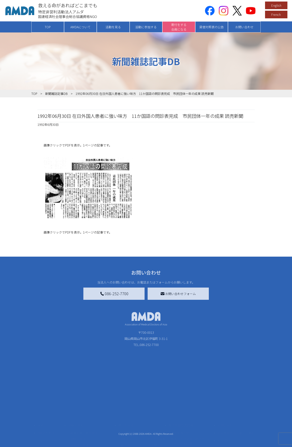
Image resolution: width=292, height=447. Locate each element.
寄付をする (126, 400)
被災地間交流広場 (180, 400)
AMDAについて (80, 27)
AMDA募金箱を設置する (137, 431)
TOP (48, 27)
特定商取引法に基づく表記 (236, 408)
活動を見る (113, 27)
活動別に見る (79, 420)
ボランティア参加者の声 (87, 441)
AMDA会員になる (132, 408)
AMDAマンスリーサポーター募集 (143, 414)
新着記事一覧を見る (84, 408)
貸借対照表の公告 (211, 27)
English (276, 5)
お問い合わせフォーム (178, 293)
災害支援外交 (180, 408)
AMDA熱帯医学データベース (51, 442)
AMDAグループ (50, 415)
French (276, 14)
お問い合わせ (244, 27)
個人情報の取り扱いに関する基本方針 (236, 425)
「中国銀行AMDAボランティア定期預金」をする (143, 439)
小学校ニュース (50, 428)
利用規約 (224, 415)
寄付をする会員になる (178, 27)
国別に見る (78, 414)
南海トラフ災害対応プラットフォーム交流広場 (192, 416)
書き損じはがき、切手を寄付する (142, 422)
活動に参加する (146, 27)
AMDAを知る (46, 408)
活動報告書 (47, 422)
